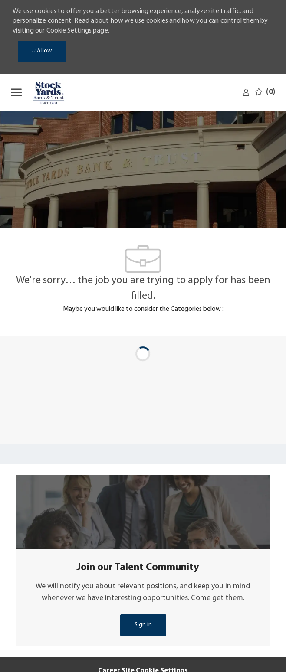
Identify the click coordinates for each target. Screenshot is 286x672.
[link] (246, 92)
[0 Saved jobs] (265, 92)
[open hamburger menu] (16, 92)
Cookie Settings (69, 30)
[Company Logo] (52, 92)
